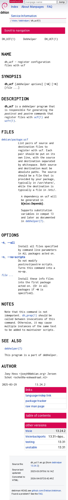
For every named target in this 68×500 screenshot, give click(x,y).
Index (14, 6)
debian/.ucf (14, 139)
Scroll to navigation (17, 30)
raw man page (35, 406)
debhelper (24, 20)
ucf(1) (38, 117)
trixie (14, 20)
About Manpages (32, 6)
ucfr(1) (10, 120)
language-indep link (38, 395)
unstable (31, 447)
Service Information (24, 16)
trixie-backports (36, 436)
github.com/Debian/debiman (46, 490)
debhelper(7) (34, 221)
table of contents (38, 415)
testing (30, 442)
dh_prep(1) (29, 315)
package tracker (36, 401)
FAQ (49, 6)
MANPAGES (16, 1)
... (7, 275)
